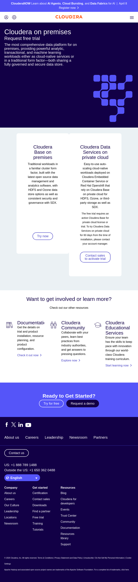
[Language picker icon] (14, 17)
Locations (10, 517)
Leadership (54, 437)
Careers (32, 437)
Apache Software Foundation (81, 570)
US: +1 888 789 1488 (20, 465)
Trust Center (68, 515)
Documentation (70, 527)
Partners (100, 437)
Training (38, 523)
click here (125, 570)
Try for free (51, 403)
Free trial (38, 517)
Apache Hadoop (10, 570)
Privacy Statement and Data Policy (68, 558)
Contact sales (41, 499)
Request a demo (83, 403)
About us (11, 437)
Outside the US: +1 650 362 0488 (29, 470)
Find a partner (41, 511)
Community (68, 521)
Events (65, 509)
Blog (63, 493)
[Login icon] (6, 17)
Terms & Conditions (45, 558)
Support (66, 544)
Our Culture (11, 505)
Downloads (40, 505)
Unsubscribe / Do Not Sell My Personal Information (104, 558)
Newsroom (78, 437)
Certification (40, 493)
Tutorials (38, 529)
